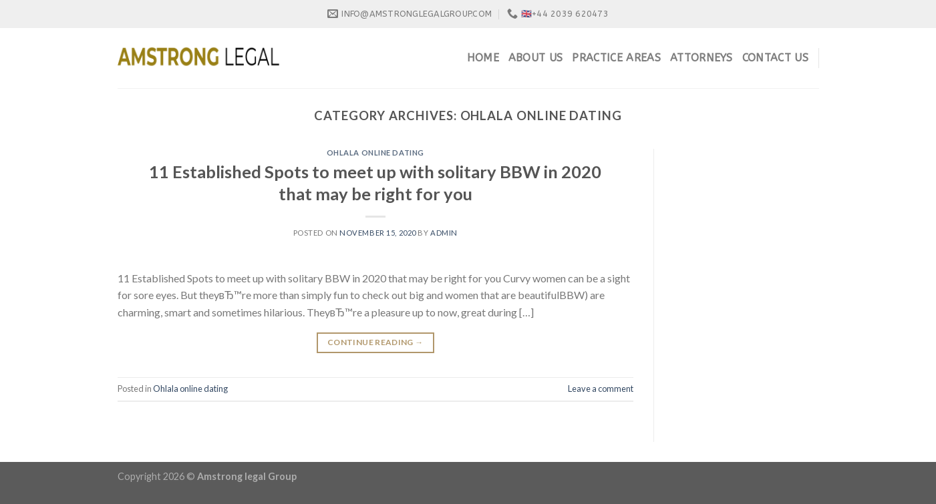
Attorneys (701, 57)
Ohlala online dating (375, 152)
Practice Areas (616, 57)
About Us (535, 57)
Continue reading (375, 342)
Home (483, 57)
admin (444, 232)
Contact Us (775, 57)
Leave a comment (600, 388)
